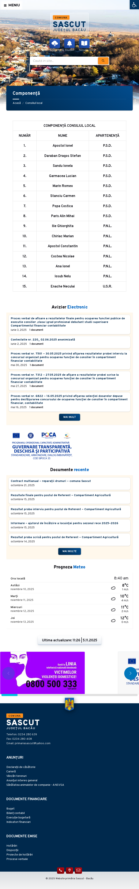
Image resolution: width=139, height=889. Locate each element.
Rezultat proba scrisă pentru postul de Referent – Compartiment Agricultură (65, 537)
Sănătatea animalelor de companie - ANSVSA (35, 785)
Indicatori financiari (18, 822)
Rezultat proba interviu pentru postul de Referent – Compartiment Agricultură (66, 509)
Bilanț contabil (15, 813)
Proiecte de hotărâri (19, 855)
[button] (134, 4)
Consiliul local (33, 103)
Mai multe (70, 551)
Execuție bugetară (18, 817)
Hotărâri (11, 846)
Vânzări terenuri (16, 776)
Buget (10, 809)
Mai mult (69, 417)
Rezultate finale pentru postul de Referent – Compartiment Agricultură (61, 495)
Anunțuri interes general (21, 780)
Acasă (17, 103)
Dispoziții (12, 850)
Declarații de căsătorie (20, 767)
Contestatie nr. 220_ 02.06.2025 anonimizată (43, 340)
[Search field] (69, 61)
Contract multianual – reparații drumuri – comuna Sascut (51, 481)
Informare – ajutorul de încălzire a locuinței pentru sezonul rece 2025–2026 (64, 523)
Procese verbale (17, 859)
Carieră (11, 771)
